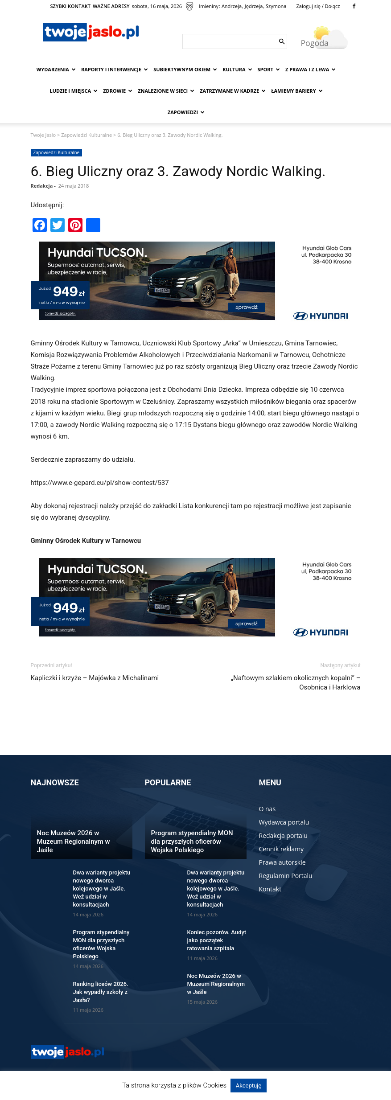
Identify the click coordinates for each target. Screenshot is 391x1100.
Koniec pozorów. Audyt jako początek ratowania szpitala (217, 940)
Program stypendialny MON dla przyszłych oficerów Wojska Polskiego (192, 841)
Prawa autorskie (282, 862)
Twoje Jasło (43, 134)
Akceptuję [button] (248, 1085)
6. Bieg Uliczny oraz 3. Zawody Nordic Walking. (178, 171)
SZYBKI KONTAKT (70, 6)
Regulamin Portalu (286, 875)
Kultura (237, 69)
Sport (269, 69)
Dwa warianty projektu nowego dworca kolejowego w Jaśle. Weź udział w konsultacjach (102, 888)
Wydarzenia (56, 69)
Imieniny (208, 6)
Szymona (276, 6)
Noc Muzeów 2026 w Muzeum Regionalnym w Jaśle (73, 841)
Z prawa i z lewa (310, 69)
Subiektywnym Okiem (185, 69)
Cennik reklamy (281, 849)
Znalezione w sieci (166, 90)
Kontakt (270, 889)
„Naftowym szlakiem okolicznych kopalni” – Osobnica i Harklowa (296, 682)
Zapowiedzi (186, 112)
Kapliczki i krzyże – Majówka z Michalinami (95, 678)
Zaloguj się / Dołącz (318, 6)
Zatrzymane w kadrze (233, 90)
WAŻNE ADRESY (111, 6)
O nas (267, 808)
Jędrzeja (254, 6)
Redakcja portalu (283, 835)
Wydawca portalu (284, 822)
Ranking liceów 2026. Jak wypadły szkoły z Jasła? (100, 992)
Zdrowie (117, 90)
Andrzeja (232, 6)
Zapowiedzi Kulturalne (86, 134)
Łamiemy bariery (296, 90)
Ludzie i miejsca (74, 90)
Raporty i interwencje (114, 69)
